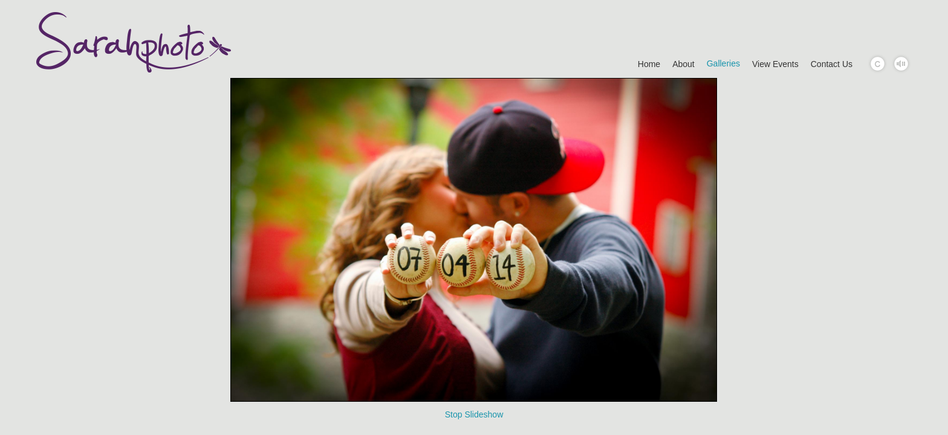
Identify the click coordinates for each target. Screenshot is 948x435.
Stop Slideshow (474, 414)
